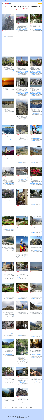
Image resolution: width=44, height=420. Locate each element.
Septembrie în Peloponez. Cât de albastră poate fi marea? (36, 113)
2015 (39, 3)
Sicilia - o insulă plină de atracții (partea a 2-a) (10, 91)
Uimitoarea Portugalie (23, 179)
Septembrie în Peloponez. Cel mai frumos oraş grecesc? (23, 210)
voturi (4, 30)
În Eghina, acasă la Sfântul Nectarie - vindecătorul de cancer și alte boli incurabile (22, 29)
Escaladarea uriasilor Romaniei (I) (10, 70)
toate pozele (6, 36)
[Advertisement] (22, 46)
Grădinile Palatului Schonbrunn (37, 29)
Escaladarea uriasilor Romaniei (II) (23, 119)
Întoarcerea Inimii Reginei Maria (23, 360)
